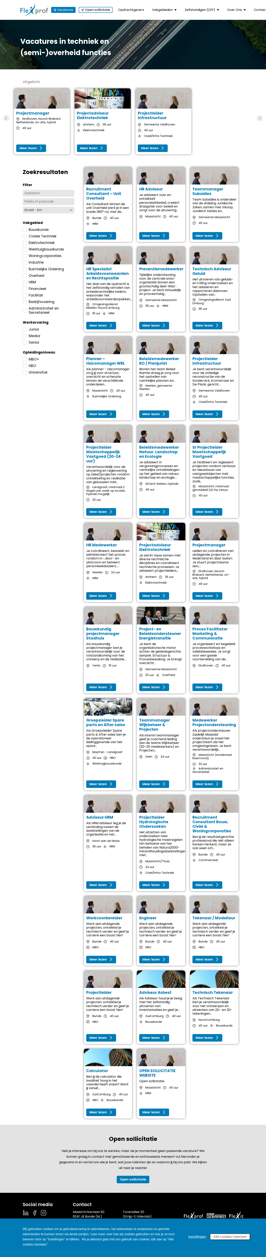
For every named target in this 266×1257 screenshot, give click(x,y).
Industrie (33, 262)
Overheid (33, 276)
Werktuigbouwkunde (43, 249)
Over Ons (236, 10)
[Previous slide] (6, 118)
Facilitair (33, 295)
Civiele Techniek (40, 236)
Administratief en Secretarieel (41, 310)
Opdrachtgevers (131, 10)
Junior (31, 329)
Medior (31, 336)
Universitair (35, 372)
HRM (29, 282)
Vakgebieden (164, 10)
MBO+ (31, 359)
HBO (29, 366)
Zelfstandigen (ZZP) (202, 10)
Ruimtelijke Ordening (43, 269)
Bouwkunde (36, 230)
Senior (31, 342)
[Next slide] (260, 118)
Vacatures (63, 10)
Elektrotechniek (39, 243)
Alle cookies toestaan (230, 1236)
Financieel (34, 289)
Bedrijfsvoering (38, 302)
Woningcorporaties (42, 256)
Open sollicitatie (95, 10)
